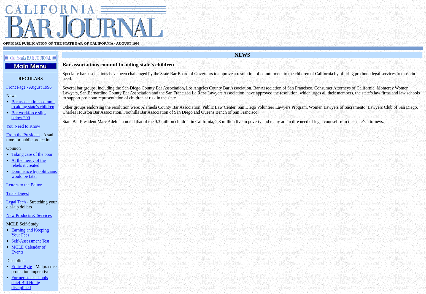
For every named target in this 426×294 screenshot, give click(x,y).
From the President (23, 134)
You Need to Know (23, 126)
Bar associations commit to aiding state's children (33, 104)
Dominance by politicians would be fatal (34, 174)
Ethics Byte (22, 266)
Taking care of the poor (32, 154)
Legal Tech (16, 202)
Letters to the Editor (24, 185)
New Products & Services (29, 215)
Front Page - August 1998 (29, 87)
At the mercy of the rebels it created (29, 163)
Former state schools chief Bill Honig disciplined (30, 282)
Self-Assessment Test (30, 241)
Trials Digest (17, 193)
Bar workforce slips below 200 (29, 115)
